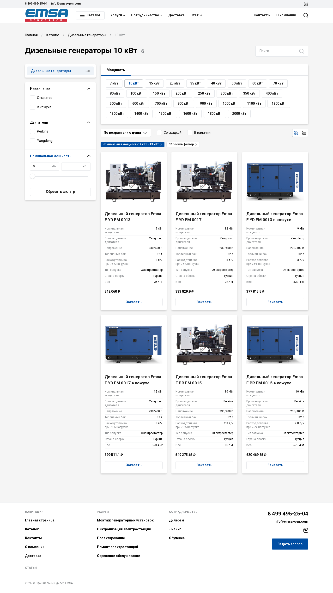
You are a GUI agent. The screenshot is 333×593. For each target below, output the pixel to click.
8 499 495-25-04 (36, 3)
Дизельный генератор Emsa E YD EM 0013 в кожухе (274, 216)
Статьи (196, 15)
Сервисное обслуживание (118, 556)
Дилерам (176, 520)
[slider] (32, 176)
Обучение (177, 538)
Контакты (262, 15)
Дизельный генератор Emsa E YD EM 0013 (133, 216)
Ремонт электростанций (117, 547)
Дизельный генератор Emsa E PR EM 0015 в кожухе (274, 379)
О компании (286, 15)
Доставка (176, 15)
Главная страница (39, 520)
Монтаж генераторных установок (125, 520)
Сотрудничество (147, 15)
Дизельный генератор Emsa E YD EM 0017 (204, 216)
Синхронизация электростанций (124, 529)
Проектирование (111, 538)
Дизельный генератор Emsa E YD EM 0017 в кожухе (133, 379)
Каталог (32, 529)
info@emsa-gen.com (66, 3)
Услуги (117, 15)
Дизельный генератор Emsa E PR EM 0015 (204, 379)
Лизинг (175, 529)
